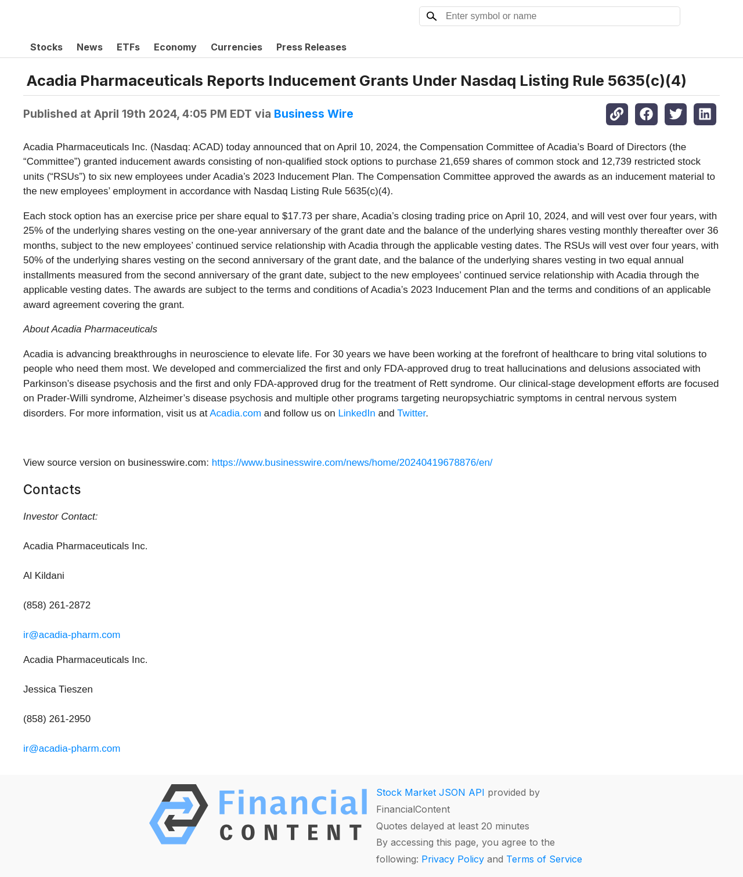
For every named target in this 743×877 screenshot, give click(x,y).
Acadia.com (235, 413)
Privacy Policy (452, 859)
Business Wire (314, 114)
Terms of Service (544, 859)
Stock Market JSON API (430, 792)
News (90, 47)
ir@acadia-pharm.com (71, 634)
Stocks (46, 47)
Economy (175, 47)
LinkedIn (356, 413)
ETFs (128, 47)
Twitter (411, 413)
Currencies (236, 47)
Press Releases (311, 47)
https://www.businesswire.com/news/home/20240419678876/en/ (352, 462)
